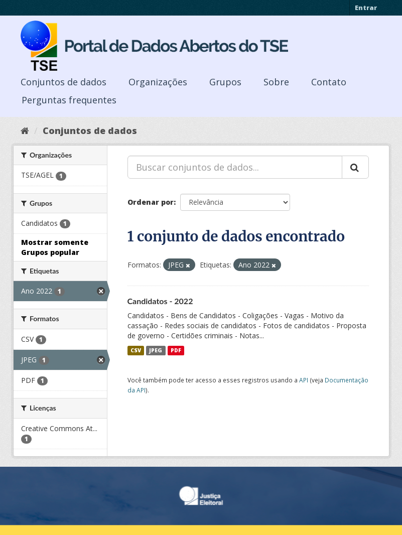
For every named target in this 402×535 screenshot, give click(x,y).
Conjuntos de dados (63, 82)
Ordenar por (150, 202)
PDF (176, 350)
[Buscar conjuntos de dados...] (234, 167)
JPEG (155, 350)
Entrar (366, 7)
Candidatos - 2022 (160, 301)
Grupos (225, 82)
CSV (135, 350)
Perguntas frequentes (69, 100)
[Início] (25, 130)
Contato (328, 82)
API (303, 380)
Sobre (276, 82)
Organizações (157, 82)
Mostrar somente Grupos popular (54, 247)
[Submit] (355, 167)
